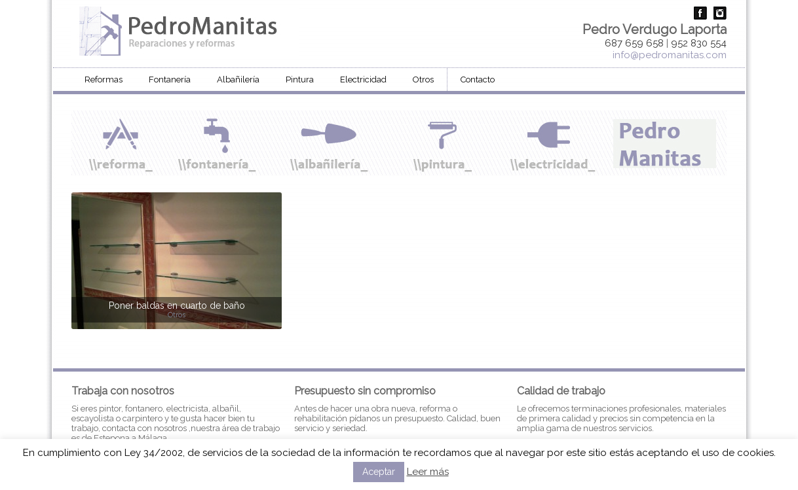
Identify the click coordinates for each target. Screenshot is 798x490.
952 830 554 (699, 43)
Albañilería (238, 79)
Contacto (478, 79)
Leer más (428, 472)
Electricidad (363, 79)
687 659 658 (634, 43)
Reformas (104, 79)
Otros (423, 79)
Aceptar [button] (378, 471)
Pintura (300, 79)
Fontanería (170, 79)
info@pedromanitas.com (670, 55)
